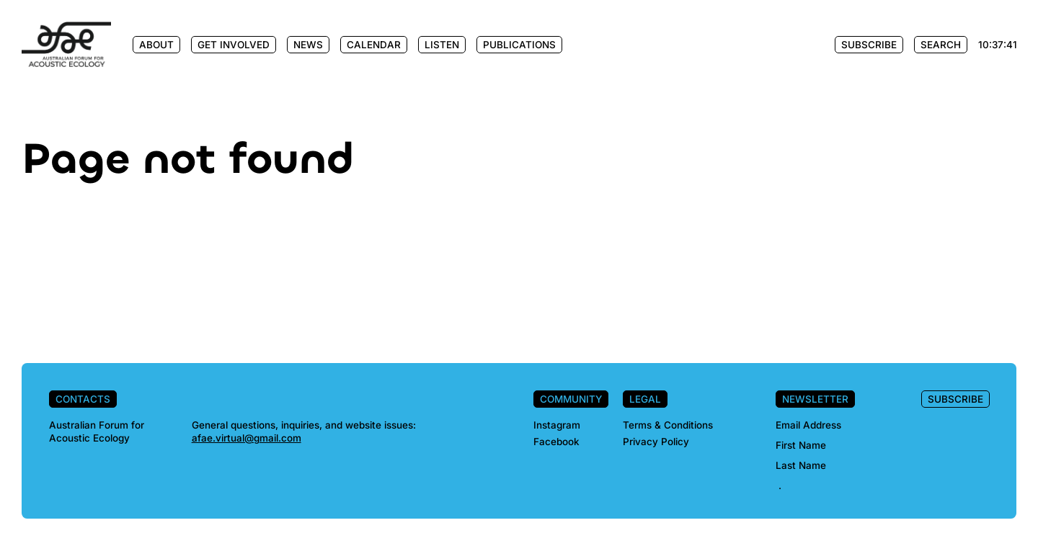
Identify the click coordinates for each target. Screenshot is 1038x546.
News (308, 44)
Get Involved (234, 44)
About (156, 44)
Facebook (556, 441)
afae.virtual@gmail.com (246, 438)
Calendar (374, 44)
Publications (519, 44)
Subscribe (869, 44)
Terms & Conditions (668, 425)
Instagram (556, 425)
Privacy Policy (656, 441)
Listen (442, 44)
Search (941, 44)
